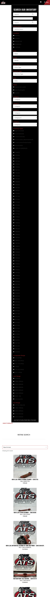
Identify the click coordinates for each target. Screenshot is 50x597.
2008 (17, 305)
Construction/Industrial (23, 142)
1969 (17, 190)
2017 (17, 331)
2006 (17, 299)
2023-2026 (19, 417)
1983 (17, 231)
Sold (17, 93)
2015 (17, 325)
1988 (17, 246)
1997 (17, 272)
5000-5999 (19, 393)
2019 (17, 337)
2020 (17, 340)
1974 (17, 205)
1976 (17, 211)
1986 (17, 240)
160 (17, 366)
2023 (17, 349)
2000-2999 (19, 384)
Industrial (19, 145)
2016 (17, 328)
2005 (17, 296)
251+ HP (18, 372)
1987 (17, 243)
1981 (17, 226)
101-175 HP (19, 364)
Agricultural (19, 131)
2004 (17, 293)
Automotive (19, 134)
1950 (17, 155)
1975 (17, 208)
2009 (17, 308)
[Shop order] (25, 447)
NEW (17, 35)
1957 (17, 161)
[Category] (25, 99)
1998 (17, 275)
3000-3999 (19, 387)
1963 (17, 176)
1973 (17, 202)
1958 (17, 164)
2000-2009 (19, 411)
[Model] (25, 60)
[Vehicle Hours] (25, 29)
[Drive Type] (25, 67)
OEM (17, 38)
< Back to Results (7, 423)
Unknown (19, 399)
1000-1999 (19, 381)
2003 (17, 290)
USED (17, 47)
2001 (17, 284)
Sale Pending (20, 90)
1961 (17, 170)
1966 (17, 184)
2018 (17, 334)
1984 (17, 234)
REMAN (18, 44)
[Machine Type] (25, 74)
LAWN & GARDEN (21, 148)
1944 (17, 152)
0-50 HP (18, 358)
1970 (17, 193)
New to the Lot (20, 87)
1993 (17, 261)
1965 (17, 182)
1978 (17, 217)
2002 (17, 287)
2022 (17, 346)
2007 (17, 302)
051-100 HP (19, 361)
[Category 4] (25, 118)
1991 (17, 255)
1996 (17, 270)
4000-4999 (19, 390)
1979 (17, 220)
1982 (17, 228)
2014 (17, 322)
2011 (17, 313)
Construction (20, 136)
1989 (17, 249)
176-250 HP (19, 369)
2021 (17, 343)
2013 (17, 319)
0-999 (17, 378)
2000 (17, 281)
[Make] (25, 54)
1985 (17, 237)
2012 (17, 316)
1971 (17, 196)
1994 (17, 264)
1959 (17, 167)
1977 (17, 214)
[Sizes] (25, 81)
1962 (17, 173)
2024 (17, 352)
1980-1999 (19, 408)
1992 (17, 258)
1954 (17, 158)
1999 (17, 278)
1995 (17, 267)
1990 (17, 252)
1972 (17, 199)
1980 (17, 223)
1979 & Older (20, 405)
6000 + (18, 396)
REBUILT (18, 41)
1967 (17, 187)
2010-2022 (19, 414)
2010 (17, 311)
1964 (17, 179)
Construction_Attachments (24, 139)
